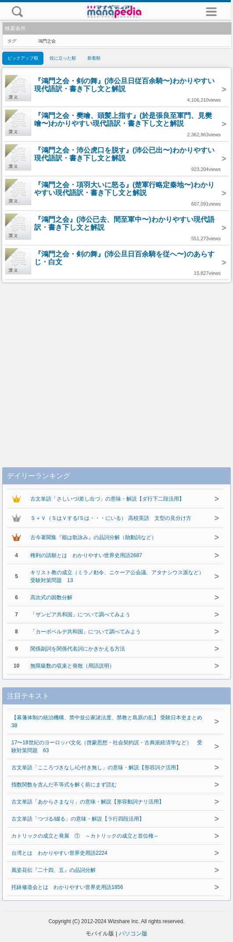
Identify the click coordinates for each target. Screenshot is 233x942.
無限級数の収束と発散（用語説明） (72, 666)
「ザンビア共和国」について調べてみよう (80, 614)
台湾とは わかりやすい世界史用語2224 (59, 853)
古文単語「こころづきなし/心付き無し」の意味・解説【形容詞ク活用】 (96, 767)
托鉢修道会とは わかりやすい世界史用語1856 (67, 887)
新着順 (93, 58)
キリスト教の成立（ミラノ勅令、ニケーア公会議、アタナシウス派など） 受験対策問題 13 (117, 576)
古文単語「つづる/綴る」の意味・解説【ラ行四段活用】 (77, 819)
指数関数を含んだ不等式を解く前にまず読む (64, 785)
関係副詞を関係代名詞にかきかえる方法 (77, 649)
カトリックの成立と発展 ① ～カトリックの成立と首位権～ (85, 836)
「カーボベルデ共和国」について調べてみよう (85, 632)
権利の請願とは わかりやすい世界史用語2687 (86, 555)
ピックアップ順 (22, 58)
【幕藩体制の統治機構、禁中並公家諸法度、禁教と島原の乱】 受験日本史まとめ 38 (106, 721)
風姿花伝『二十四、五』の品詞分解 (53, 870)
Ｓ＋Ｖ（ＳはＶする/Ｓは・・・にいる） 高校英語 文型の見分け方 (110, 518)
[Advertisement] (116, 365)
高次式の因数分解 (51, 597)
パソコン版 (133, 933)
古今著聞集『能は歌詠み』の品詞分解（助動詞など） (93, 537)
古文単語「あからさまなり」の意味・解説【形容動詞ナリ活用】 (87, 802)
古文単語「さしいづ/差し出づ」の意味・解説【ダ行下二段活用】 (107, 499)
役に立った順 (63, 58)
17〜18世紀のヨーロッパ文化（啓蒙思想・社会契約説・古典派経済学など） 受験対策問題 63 (106, 746)
